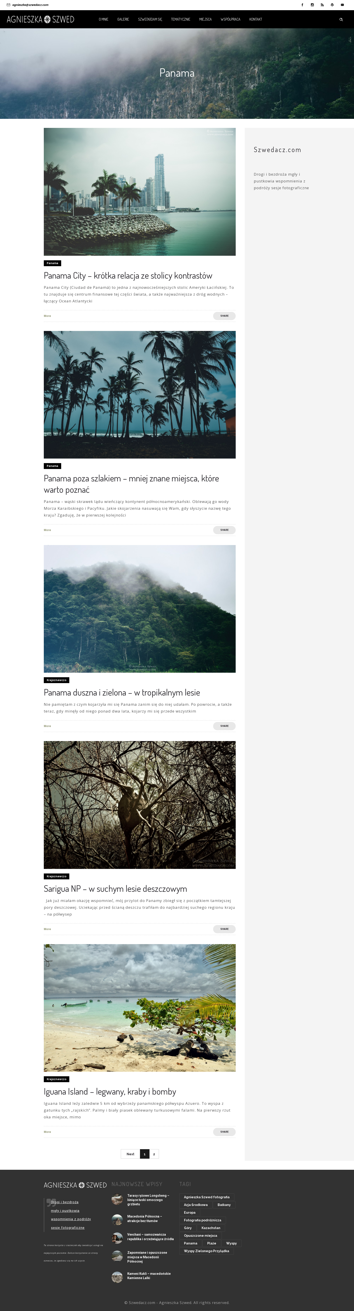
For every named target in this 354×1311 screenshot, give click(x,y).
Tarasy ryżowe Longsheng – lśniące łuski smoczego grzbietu (148, 1200)
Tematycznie (180, 19)
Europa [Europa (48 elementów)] (190, 1212)
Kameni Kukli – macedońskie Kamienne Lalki (149, 1276)
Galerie (123, 19)
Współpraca (230, 19)
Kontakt (255, 19)
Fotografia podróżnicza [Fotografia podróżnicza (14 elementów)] (202, 1220)
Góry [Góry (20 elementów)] (188, 1228)
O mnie (103, 19)
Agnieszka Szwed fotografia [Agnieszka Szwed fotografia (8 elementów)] (207, 1197)
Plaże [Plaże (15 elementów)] (211, 1243)
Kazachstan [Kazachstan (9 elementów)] (211, 1228)
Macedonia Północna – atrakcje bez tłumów (144, 1218)
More (47, 316)
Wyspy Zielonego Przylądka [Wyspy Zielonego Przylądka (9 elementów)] (206, 1251)
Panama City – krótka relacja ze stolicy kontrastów (128, 275)
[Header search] (341, 19)
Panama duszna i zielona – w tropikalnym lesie (122, 692)
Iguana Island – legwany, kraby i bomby (110, 1091)
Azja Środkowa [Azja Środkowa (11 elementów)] (196, 1205)
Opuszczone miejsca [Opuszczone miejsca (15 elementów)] (200, 1235)
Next (130, 1154)
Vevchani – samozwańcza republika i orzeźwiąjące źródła (150, 1237)
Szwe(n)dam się (150, 19)
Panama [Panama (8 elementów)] (190, 1243)
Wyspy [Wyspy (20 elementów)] (231, 1243)
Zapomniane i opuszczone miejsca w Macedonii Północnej (147, 1257)
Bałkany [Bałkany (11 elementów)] (224, 1205)
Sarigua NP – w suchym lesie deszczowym (115, 888)
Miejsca (205, 19)
